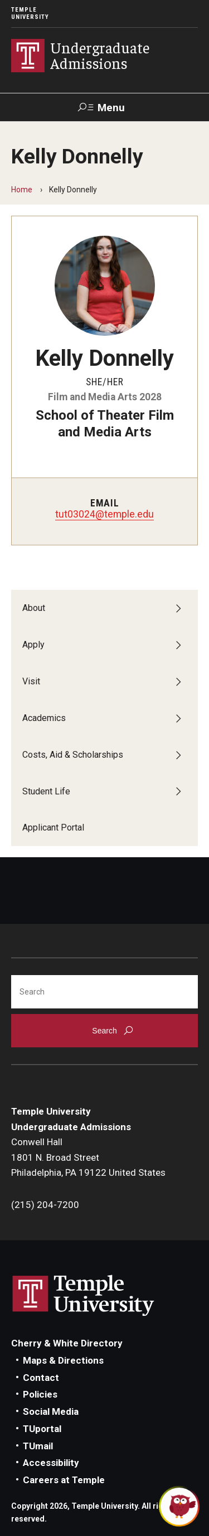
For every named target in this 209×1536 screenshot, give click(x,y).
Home (21, 189)
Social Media (51, 1411)
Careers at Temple (64, 1479)
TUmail (38, 1446)
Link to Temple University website (83, 1296)
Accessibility (51, 1462)
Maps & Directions (63, 1360)
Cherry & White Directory (67, 1343)
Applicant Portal (53, 827)
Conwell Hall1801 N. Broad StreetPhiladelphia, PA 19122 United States (88, 1157)
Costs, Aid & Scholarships (72, 754)
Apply (33, 644)
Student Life (46, 791)
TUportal (42, 1428)
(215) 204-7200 (45, 1204)
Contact (41, 1377)
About (33, 608)
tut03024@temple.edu (104, 514)
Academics (44, 718)
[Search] (104, 991)
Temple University (30, 13)
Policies (40, 1394)
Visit (31, 681)
